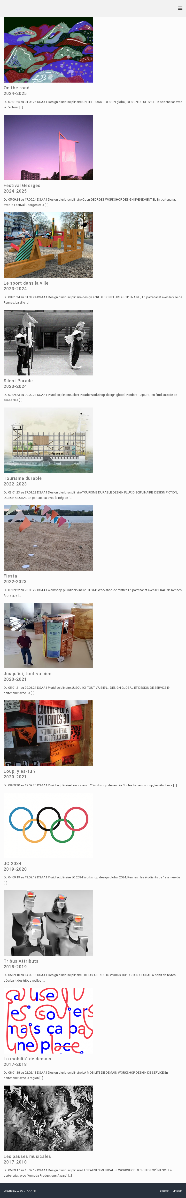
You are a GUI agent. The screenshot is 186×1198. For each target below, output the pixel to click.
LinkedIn (177, 1191)
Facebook (164, 1191)
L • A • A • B (29, 1191)
